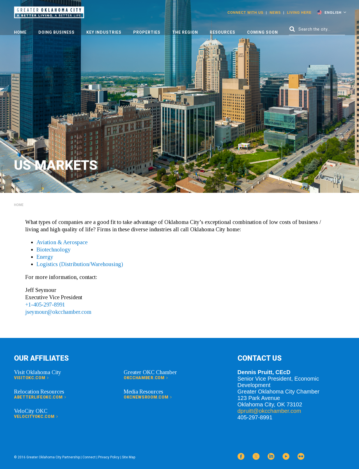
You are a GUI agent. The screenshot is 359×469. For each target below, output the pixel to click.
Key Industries (103, 32)
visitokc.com (31, 378)
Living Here (299, 13)
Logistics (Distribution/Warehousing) (79, 264)
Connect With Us (245, 13)
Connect (89, 457)
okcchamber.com (146, 378)
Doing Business (56, 32)
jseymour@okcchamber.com (58, 312)
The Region (185, 32)
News (275, 13)
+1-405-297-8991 (45, 304)
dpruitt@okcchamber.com (269, 411)
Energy (44, 257)
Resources (222, 32)
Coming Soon (262, 32)
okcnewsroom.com (148, 397)
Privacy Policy (108, 457)
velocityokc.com (36, 416)
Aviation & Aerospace (62, 242)
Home (20, 32)
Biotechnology (53, 249)
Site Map (128, 457)
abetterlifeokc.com (40, 397)
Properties (146, 32)
